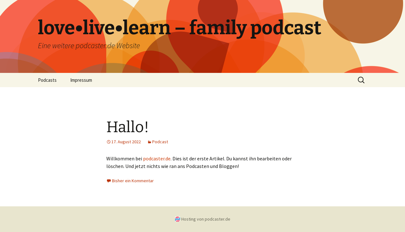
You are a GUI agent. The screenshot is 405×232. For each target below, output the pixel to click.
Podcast (160, 142)
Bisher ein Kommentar (133, 181)
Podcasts (47, 80)
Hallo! (127, 127)
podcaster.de (157, 158)
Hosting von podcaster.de (205, 219)
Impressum (81, 80)
